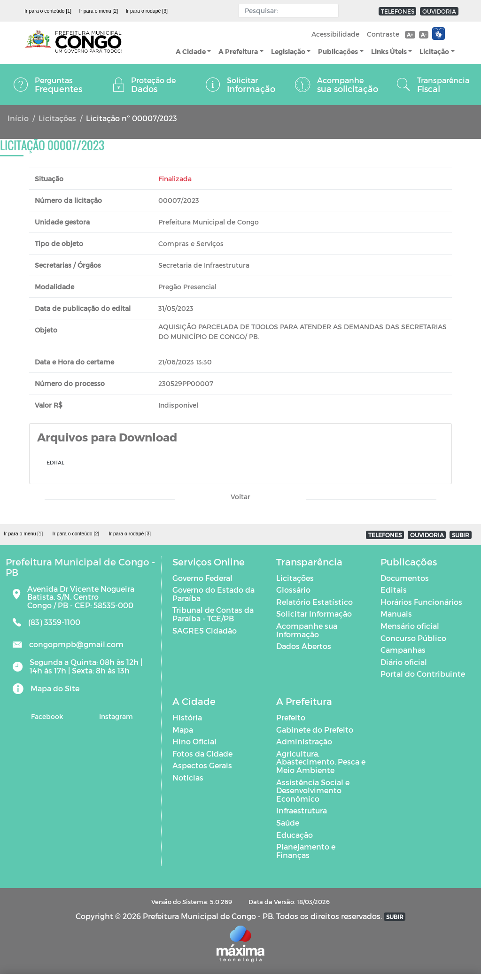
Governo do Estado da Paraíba (213, 594)
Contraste (383, 34)
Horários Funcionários (421, 601)
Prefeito (290, 717)
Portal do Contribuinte (422, 673)
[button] (332, 11)
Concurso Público (413, 638)
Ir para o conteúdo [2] (75, 533)
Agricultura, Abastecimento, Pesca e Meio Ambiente (320, 761)
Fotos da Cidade (202, 753)
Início (18, 118)
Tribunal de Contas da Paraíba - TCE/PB (213, 614)
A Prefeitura (238, 51)
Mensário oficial (409, 625)
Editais (393, 589)
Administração (304, 741)
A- (424, 34)
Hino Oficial (194, 741)
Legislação (288, 51)
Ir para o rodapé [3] (147, 11)
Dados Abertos (303, 646)
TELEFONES (397, 11)
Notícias (187, 777)
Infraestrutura (301, 810)
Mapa (182, 729)
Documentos (404, 577)
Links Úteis (389, 51)
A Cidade (191, 51)
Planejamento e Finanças (305, 850)
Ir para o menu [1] (23, 533)
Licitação (434, 51)
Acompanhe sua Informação (306, 630)
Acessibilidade (335, 34)
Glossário (293, 589)
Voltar (240, 497)
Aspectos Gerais (202, 765)
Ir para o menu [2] (98, 11)
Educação (294, 834)
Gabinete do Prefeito (314, 729)
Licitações (57, 118)
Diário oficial (403, 661)
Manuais (396, 613)
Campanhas (403, 649)
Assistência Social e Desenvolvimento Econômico (312, 790)
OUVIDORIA (439, 11)
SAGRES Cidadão (204, 630)
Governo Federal (202, 577)
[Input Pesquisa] (286, 11)
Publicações (338, 51)
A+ (410, 34)
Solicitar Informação (314, 613)
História (187, 717)
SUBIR (460, 535)
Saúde (287, 822)
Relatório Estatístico (314, 601)
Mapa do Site (55, 688)
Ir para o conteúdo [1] (47, 11)
